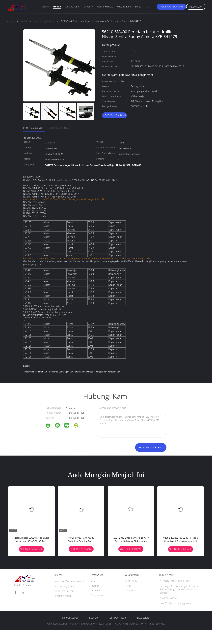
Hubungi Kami (124, 6)
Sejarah (94, 581)
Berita (138, 6)
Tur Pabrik (87, 6)
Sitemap (93, 618)
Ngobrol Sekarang (171, 6)
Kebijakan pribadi (117, 618)
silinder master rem (64, 591)
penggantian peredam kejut (108, 371)
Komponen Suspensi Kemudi (69, 581)
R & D (128, 585)
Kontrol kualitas (70, 618)
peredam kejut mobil (65, 586)
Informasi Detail (32, 128)
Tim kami (95, 590)
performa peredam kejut (35, 371)
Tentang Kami (72, 6)
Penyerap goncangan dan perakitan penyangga (71, 371)
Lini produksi (131, 590)
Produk (57, 6)
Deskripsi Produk (59, 128)
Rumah (45, 6)
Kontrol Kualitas (105, 6)
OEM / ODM (131, 581)
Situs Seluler (143, 618)
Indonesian (196, 6)
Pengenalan (96, 595)
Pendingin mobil (62, 595)
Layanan (94, 585)
